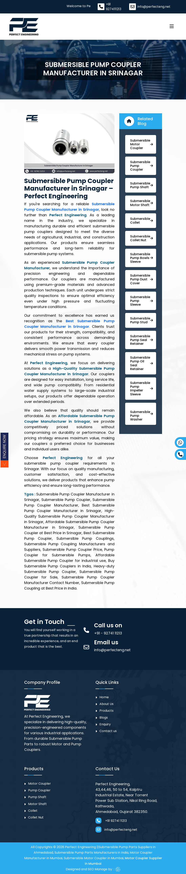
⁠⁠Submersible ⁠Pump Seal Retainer (141, 340)
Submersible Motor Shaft (141, 203)
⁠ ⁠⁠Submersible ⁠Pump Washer (141, 416)
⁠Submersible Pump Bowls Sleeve (141, 258)
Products (106, 710)
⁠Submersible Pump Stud (141, 320)
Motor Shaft (37, 804)
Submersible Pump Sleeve (141, 301)
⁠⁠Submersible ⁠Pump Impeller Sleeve (141, 389)
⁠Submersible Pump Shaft (141, 185)
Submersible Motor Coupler (141, 144)
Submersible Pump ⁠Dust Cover (141, 279)
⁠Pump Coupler (39, 790)
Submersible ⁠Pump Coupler (141, 166)
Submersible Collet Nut (141, 238)
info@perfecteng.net (153, 6)
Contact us (108, 731)
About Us (106, 704)
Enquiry (105, 724)
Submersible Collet (141, 220)
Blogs (103, 717)
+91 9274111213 (113, 6)
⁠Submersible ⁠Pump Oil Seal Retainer (141, 363)
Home (104, 697)
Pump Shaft (37, 797)
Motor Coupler (39, 783)
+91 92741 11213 (111, 821)
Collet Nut (36, 817)
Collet (32, 810)
